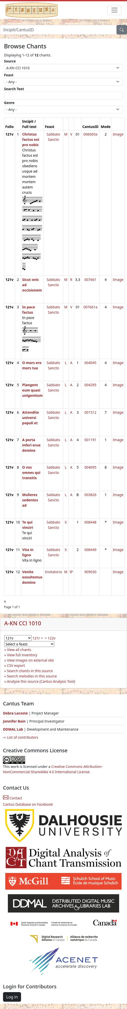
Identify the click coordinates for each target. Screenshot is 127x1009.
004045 (90, 362)
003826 (90, 494)
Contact (12, 798)
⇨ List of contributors (20, 737)
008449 (90, 549)
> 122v (50, 638)
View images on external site (30, 660)
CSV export (16, 665)
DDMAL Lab (13, 729)
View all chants (19, 649)
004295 (90, 384)
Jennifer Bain (15, 721)
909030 (90, 571)
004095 (90, 467)
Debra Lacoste (15, 713)
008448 (90, 522)
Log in (12, 997)
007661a (90, 307)
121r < (38, 638)
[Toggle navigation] (114, 10)
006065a (90, 134)
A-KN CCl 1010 (22, 623)
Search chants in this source (30, 670)
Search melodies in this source (32, 676)
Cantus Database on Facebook (28, 804)
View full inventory (22, 655)
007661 (90, 279)
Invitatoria (53, 571)
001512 (90, 412)
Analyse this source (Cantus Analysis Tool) (41, 681)
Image (118, 134)
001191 (90, 439)
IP (71, 571)
